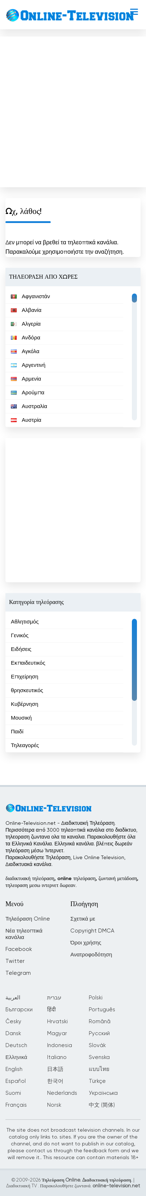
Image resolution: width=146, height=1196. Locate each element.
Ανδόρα (25, 337)
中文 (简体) (102, 1105)
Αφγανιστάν (30, 296)
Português (102, 1009)
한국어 (55, 1081)
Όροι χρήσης (85, 943)
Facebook (18, 949)
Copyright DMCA (92, 931)
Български (19, 1009)
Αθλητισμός (25, 622)
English (13, 1069)
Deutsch (16, 1045)
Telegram (18, 973)
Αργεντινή (28, 365)
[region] (73, 356)
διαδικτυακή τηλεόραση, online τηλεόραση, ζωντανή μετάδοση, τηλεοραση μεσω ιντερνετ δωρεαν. (71, 882)
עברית (54, 997)
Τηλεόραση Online (27, 919)
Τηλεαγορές (25, 745)
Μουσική (21, 718)
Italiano (57, 1057)
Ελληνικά (16, 1057)
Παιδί (17, 731)
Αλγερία (26, 324)
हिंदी (51, 1009)
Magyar (57, 1033)
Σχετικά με (82, 919)
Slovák (97, 1045)
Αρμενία (26, 379)
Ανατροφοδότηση (91, 954)
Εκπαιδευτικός (28, 663)
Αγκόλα (25, 351)
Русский (99, 1033)
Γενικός (20, 635)
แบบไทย (99, 1069)
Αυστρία (26, 420)
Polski (96, 997)
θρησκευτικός (27, 690)
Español (15, 1081)
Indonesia (59, 1045)
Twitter (15, 961)
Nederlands (62, 1093)
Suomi (13, 1093)
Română (99, 1021)
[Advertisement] (72, 110)
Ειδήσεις (21, 649)
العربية (12, 997)
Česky (13, 1021)
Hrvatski (57, 1021)
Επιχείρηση (24, 677)
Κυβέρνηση (24, 704)
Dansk (13, 1033)
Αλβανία (26, 310)
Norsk (54, 1105)
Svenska (99, 1057)
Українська (103, 1093)
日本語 (55, 1069)
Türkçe (97, 1081)
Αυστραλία (29, 406)
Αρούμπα (27, 392)
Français (16, 1105)
